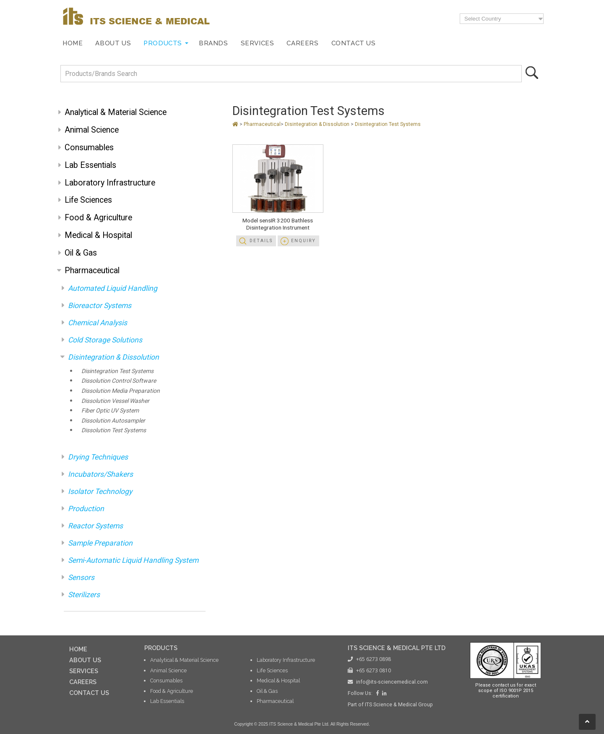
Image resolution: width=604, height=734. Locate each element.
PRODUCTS (160, 647)
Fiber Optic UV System (110, 410)
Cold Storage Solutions (105, 340)
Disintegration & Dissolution (113, 357)
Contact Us (353, 43)
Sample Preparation (100, 543)
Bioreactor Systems (99, 305)
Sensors (81, 577)
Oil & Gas (81, 253)
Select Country (482, 19)
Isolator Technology (100, 491)
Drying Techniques (98, 457)
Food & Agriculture (98, 217)
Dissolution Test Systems (113, 430)
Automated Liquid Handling (112, 288)
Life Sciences (88, 200)
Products (162, 43)
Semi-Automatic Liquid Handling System (133, 560)
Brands (213, 43)
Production (86, 508)
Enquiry (303, 240)
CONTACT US (89, 692)
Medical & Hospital (98, 235)
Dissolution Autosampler (113, 420)
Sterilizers (84, 594)
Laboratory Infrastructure (110, 183)
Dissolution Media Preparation (120, 390)
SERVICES (83, 670)
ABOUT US (85, 659)
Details (261, 240)
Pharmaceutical (92, 270)
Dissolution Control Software (118, 380)
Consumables (89, 147)
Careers (302, 43)
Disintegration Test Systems (117, 371)
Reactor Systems (95, 526)
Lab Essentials (90, 165)
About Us (113, 43)
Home (72, 43)
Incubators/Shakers (100, 474)
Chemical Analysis (97, 323)
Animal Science (92, 130)
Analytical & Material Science (116, 112)
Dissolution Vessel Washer (115, 400)
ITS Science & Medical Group (399, 705)
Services (257, 43)
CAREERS (82, 681)
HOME (78, 649)
